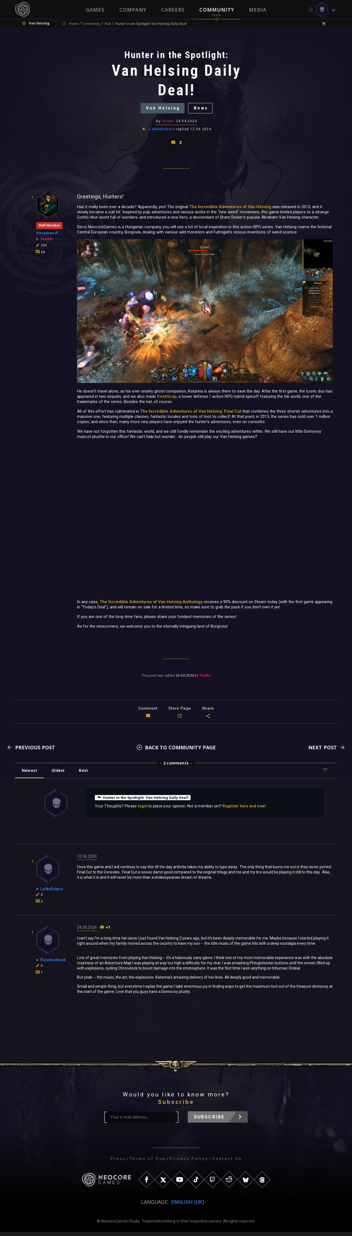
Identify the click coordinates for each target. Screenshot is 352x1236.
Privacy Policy (188, 1162)
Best (85, 774)
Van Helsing (162, 109)
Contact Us (227, 1162)
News (202, 109)
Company (132, 9)
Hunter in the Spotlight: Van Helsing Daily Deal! (144, 801)
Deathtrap (167, 400)
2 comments (176, 766)
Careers (173, 9)
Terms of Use (148, 1162)
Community (216, 9)
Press (118, 1162)
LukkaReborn (162, 131)
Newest (30, 774)
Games (95, 9)
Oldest (59, 774)
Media (257, 9)
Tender (168, 123)
